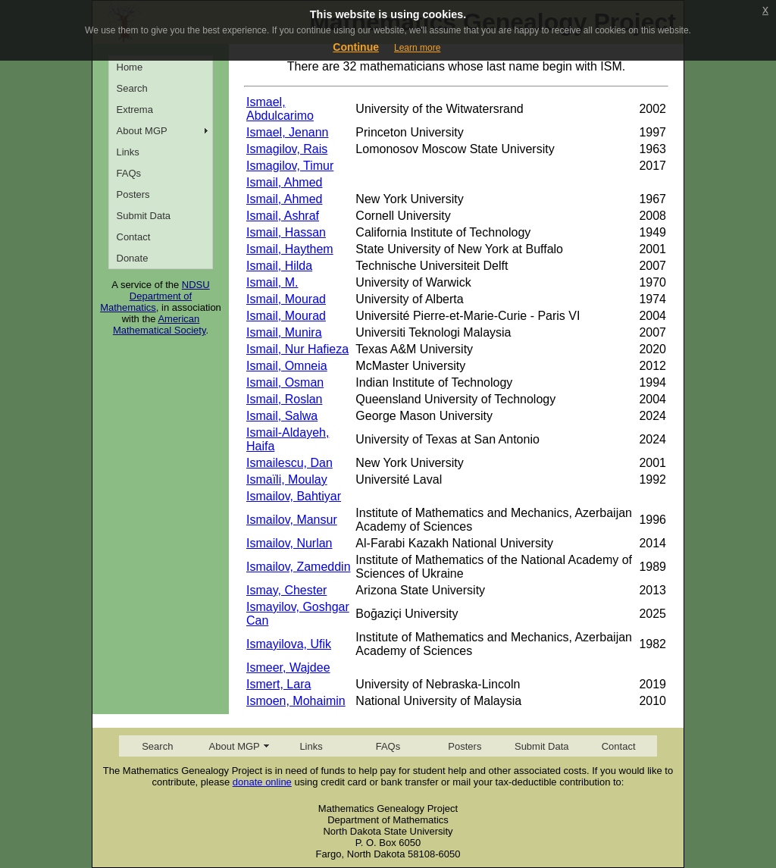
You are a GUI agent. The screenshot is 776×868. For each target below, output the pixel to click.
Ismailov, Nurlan (289, 543)
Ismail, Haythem (289, 249)
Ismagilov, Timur (289, 165)
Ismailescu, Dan (289, 462)
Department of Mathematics (146, 301)
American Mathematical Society (159, 324)
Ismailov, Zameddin (298, 566)
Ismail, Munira (284, 332)
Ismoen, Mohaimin (296, 700)
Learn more (417, 47)
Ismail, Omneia (286, 365)
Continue (356, 47)
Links (128, 152)
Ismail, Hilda (279, 265)
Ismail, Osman (285, 382)
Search (132, 88)
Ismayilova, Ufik (288, 644)
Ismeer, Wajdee (288, 667)
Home (130, 67)
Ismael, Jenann (287, 132)
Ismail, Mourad (286, 299)
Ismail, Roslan (284, 399)
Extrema (135, 109)
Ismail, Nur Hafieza (297, 349)
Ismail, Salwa (282, 415)
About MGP (142, 130)
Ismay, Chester (286, 590)
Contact (134, 237)
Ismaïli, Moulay (286, 479)
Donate (133, 258)
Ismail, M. (272, 282)
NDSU (196, 284)
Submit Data (144, 215)
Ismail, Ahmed (284, 182)
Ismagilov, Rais (286, 149)
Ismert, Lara (278, 684)
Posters (133, 194)
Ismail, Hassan (286, 232)
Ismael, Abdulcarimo (280, 109)
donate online (262, 782)
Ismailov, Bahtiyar (293, 496)
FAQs (129, 173)
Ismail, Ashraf (282, 215)
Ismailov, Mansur (291, 519)
